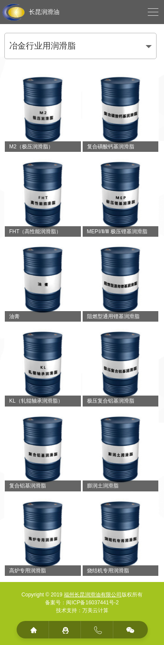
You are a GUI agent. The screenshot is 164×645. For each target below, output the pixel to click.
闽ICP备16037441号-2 (92, 602)
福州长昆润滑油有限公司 (93, 595)
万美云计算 (95, 610)
